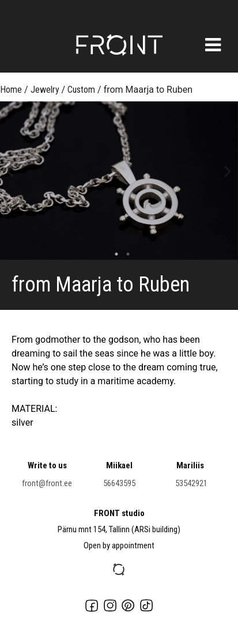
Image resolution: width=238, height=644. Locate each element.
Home (11, 89)
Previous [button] (10, 171)
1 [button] (113, 254)
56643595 (119, 483)
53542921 (191, 483)
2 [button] (125, 254)
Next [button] (228, 171)
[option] (119, 180)
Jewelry (45, 89)
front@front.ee (47, 483)
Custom (81, 89)
